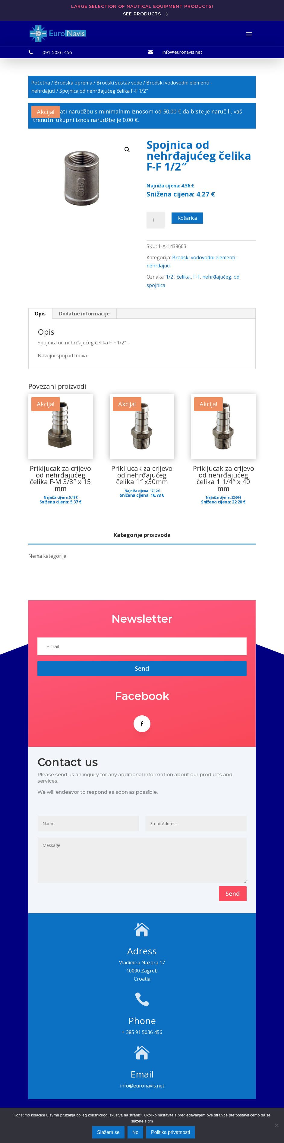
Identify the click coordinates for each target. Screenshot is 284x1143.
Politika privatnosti (170, 1132)
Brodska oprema (73, 82)
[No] (276, 1125)
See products (142, 14)
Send (233, 893)
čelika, (184, 276)
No (135, 1132)
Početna (40, 82)
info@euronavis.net (182, 52)
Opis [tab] (40, 313)
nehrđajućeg (216, 276)
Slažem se (108, 1132)
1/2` (170, 276)
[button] (127, 149)
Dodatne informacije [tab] (84, 313)
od (236, 276)
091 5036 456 (57, 52)
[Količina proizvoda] (156, 220)
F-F (196, 276)
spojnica (156, 285)
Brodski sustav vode (119, 82)
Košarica (187, 218)
